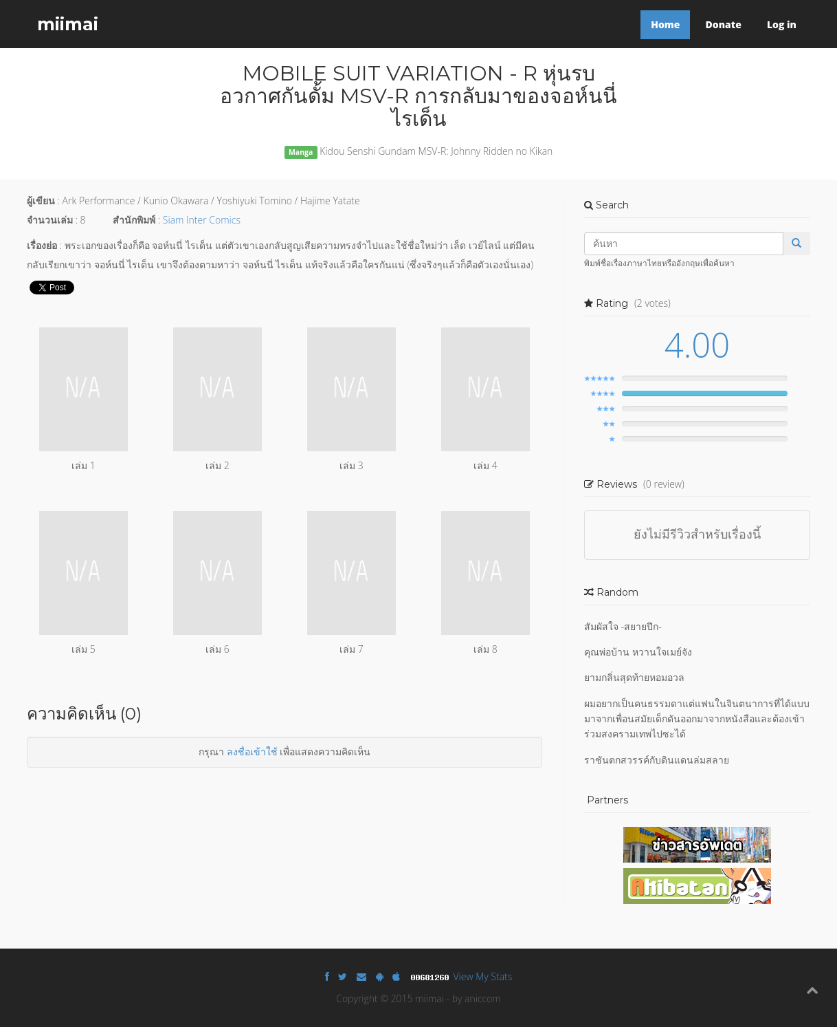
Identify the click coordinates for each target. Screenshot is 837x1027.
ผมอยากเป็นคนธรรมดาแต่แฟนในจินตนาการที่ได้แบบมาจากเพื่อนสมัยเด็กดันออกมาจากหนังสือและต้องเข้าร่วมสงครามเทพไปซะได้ (697, 719)
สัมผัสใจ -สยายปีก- (623, 626)
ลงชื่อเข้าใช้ (252, 751)
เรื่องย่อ (42, 245)
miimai (67, 24)
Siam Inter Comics (202, 219)
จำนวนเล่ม (50, 219)
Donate (723, 24)
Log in (781, 24)
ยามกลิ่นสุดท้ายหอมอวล (634, 677)
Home (665, 24)
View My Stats (483, 976)
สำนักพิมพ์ (134, 219)
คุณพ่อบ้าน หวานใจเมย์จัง (638, 651)
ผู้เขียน (41, 200)
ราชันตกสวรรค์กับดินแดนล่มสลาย (656, 759)
